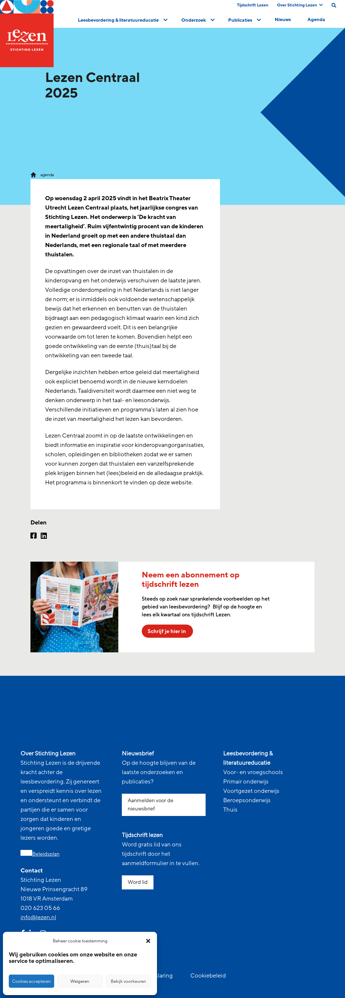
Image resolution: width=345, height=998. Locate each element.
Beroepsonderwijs (247, 800)
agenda (47, 175)
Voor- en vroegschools (253, 772)
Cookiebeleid (208, 976)
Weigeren (79, 981)
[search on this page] (334, 5)
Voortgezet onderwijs (251, 791)
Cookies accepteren (31, 981)
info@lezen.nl (38, 917)
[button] (148, 941)
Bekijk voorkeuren (128, 981)
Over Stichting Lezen (300, 5)
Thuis (230, 810)
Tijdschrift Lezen (252, 5)
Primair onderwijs (246, 782)
